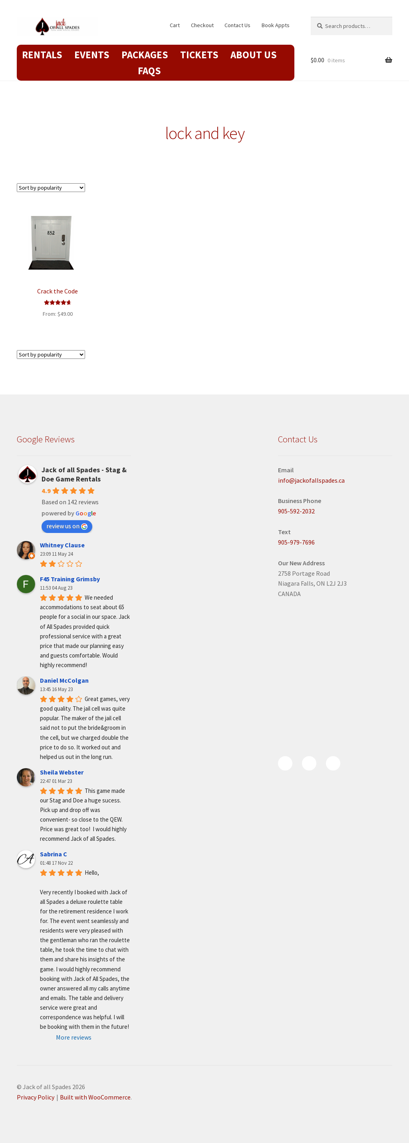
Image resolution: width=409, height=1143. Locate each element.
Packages (144, 54)
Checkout (202, 25)
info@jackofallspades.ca (311, 480)
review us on (66, 526)
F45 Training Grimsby (70, 579)
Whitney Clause (62, 545)
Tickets (199, 54)
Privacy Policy (35, 1097)
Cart (175, 25)
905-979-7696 (296, 542)
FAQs (149, 70)
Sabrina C (53, 854)
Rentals (42, 54)
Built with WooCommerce (95, 1097)
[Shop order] (51, 187)
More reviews (73, 1037)
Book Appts (276, 25)
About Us (253, 54)
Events (91, 54)
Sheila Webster (61, 772)
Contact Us (237, 25)
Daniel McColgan (64, 680)
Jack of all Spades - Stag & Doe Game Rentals (84, 474)
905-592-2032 (296, 511)
